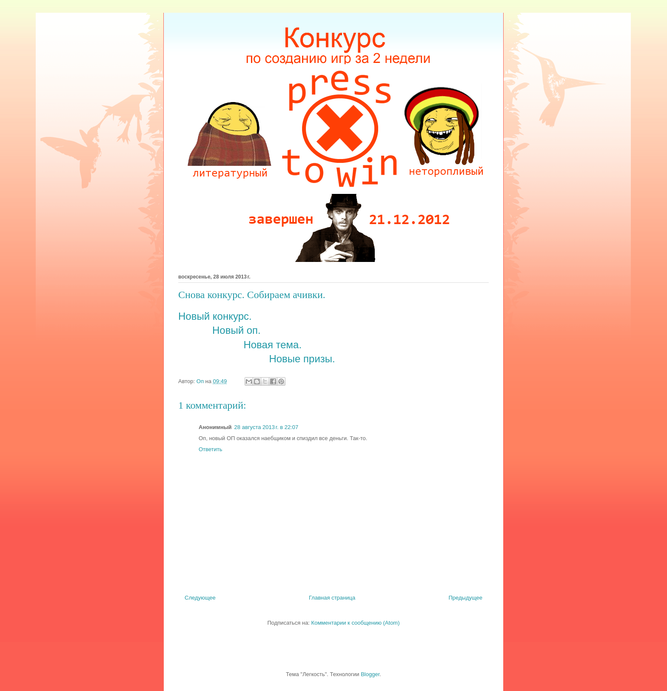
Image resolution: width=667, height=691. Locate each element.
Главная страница (332, 597)
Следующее (200, 597)
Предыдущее (465, 597)
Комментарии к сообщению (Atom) (355, 623)
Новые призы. (302, 358)
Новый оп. (236, 330)
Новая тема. (272, 344)
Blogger (370, 674)
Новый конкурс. (215, 316)
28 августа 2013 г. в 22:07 (266, 427)
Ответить (210, 449)
